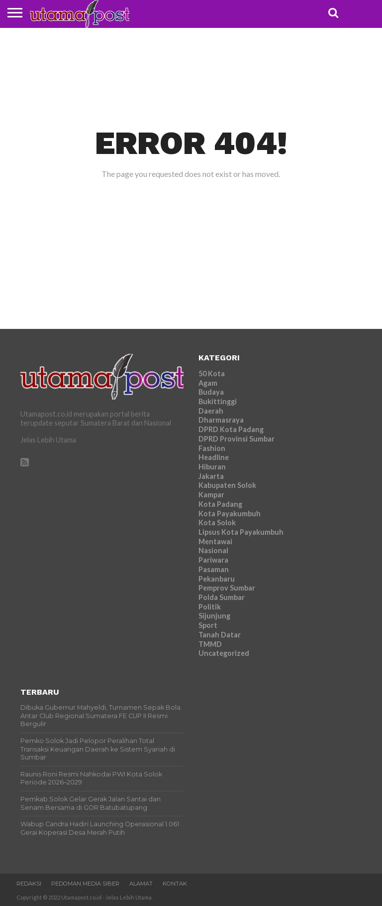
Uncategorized (223, 653)
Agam (207, 383)
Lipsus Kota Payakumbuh (241, 532)
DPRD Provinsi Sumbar (236, 439)
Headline (213, 457)
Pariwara (213, 560)
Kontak (175, 883)
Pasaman (213, 569)
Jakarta (211, 476)
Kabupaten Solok (227, 485)
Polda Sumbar (221, 597)
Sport (207, 625)
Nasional (213, 550)
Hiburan (212, 466)
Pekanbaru (216, 579)
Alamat (141, 883)
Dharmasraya (221, 420)
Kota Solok (217, 522)
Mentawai (215, 541)
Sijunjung (214, 615)
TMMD (210, 644)
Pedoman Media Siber (85, 883)
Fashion (211, 448)
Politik (209, 607)
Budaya (211, 392)
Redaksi (28, 883)
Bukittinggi (217, 401)
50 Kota (211, 373)
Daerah (210, 411)
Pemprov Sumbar (226, 588)
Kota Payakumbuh (229, 513)
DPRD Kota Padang (231, 429)
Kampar (211, 494)
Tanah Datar (219, 634)
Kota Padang (220, 504)
